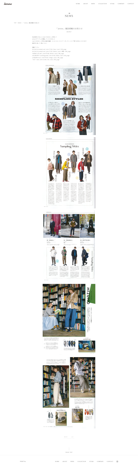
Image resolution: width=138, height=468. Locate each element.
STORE (112, 4)
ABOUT (85, 4)
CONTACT (131, 4)
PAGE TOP (69, 452)
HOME (78, 4)
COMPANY (121, 4)
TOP (15, 23)
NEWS (93, 4)
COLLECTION (102, 4)
